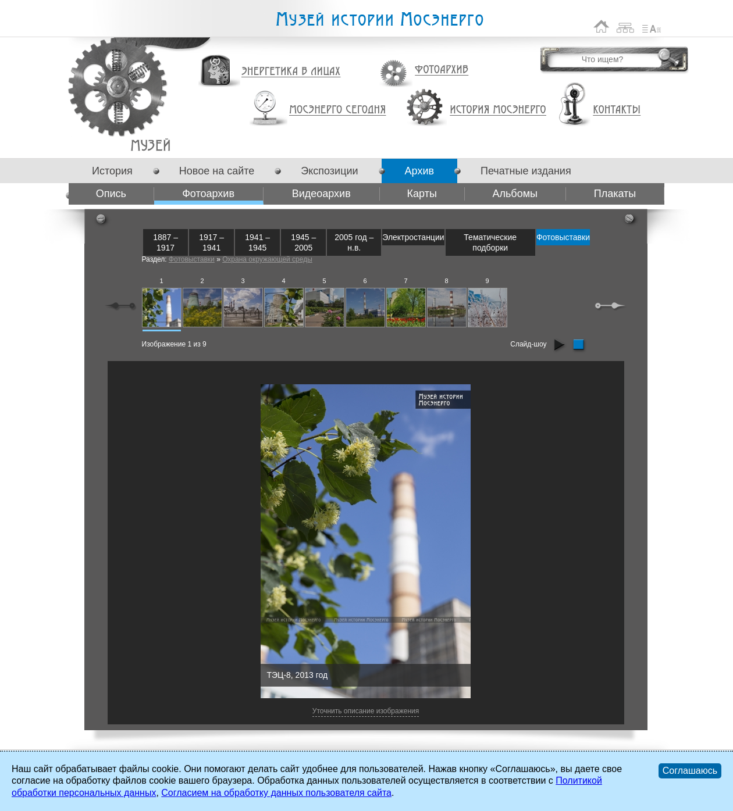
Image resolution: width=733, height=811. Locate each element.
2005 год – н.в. (354, 242)
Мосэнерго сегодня (337, 109)
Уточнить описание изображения (365, 711)
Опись (111, 193)
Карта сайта (625, 26)
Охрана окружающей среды (267, 259)
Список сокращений (651, 26)
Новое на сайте (216, 171)
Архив (419, 171)
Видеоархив (321, 193)
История (112, 171)
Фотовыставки (563, 237)
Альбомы (515, 193)
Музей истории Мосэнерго (379, 19)
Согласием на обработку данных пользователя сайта (276, 793)
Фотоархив (441, 70)
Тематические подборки (490, 242)
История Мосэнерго (498, 110)
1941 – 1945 (257, 242)
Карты (422, 193)
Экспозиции (329, 171)
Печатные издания (526, 171)
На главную (601, 26)
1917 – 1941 (211, 242)
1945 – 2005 (303, 242)
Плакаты (615, 193)
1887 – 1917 (165, 242)
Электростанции (413, 237)
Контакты (616, 109)
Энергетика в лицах (291, 72)
